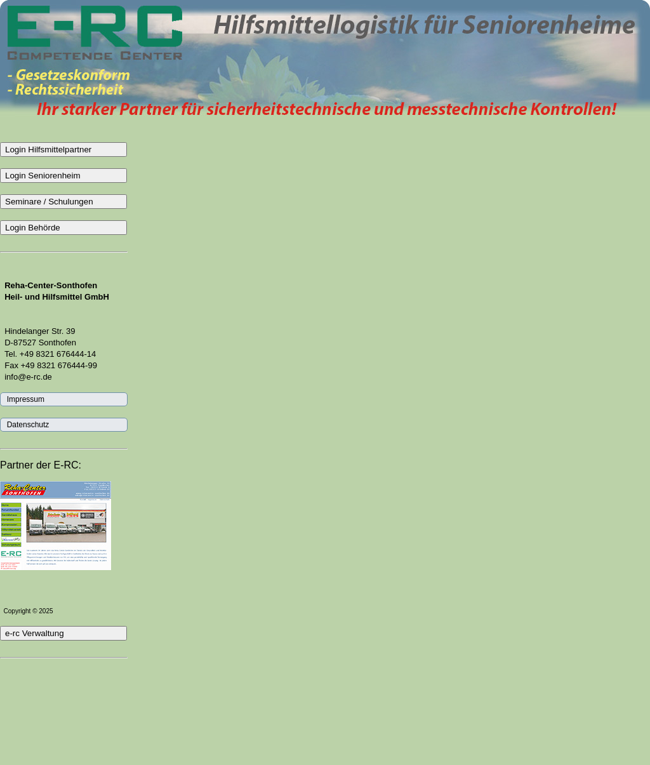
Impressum (23, 399)
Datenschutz (26, 424)
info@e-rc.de (26, 377)
